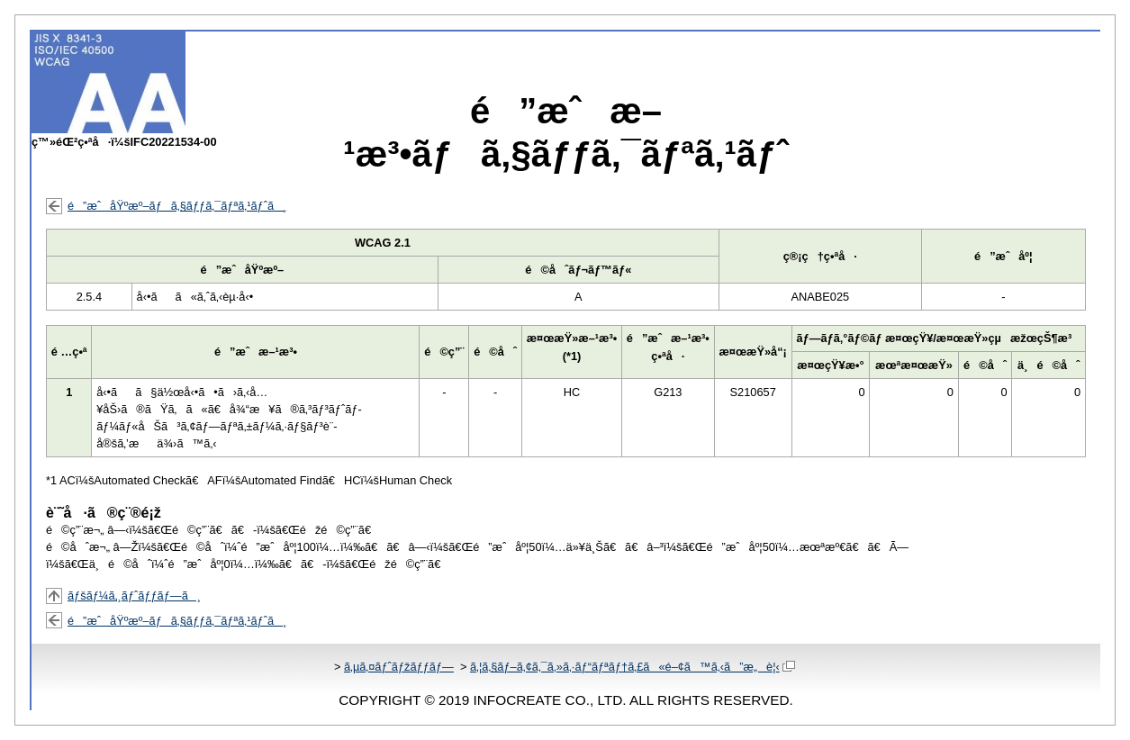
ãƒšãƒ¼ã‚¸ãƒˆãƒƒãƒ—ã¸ (134, 595)
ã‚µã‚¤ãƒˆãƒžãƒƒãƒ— (399, 666)
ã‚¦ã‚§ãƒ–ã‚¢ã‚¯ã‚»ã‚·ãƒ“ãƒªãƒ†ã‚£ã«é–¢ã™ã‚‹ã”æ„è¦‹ (632, 666)
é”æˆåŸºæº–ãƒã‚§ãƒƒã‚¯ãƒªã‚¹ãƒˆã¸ (177, 205)
